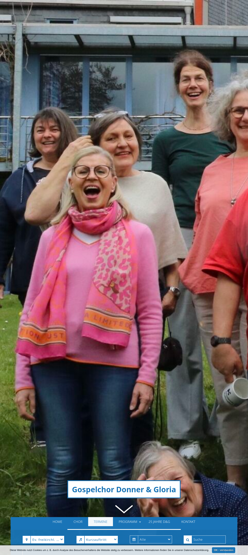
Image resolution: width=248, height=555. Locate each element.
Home (57, 386)
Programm (130, 386)
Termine (101, 386)
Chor (78, 386)
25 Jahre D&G (159, 386)
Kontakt (188, 386)
